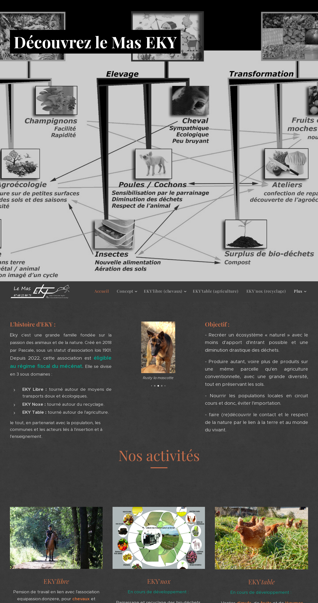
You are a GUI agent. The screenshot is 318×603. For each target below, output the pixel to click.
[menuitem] (103, 291)
